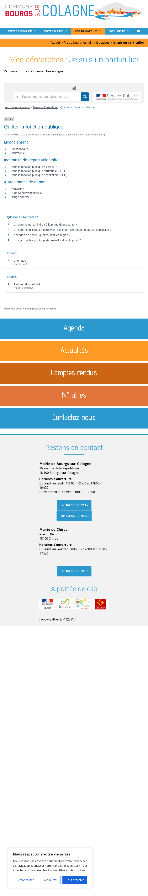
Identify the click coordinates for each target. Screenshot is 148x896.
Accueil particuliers (17, 107)
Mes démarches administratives (86, 42)
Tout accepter (75, 880)
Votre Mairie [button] (53, 31)
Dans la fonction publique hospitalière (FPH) (39, 175)
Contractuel (18, 153)
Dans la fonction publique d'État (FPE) (35, 166)
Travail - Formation (45, 107)
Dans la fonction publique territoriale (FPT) (38, 170)
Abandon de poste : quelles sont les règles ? (41, 235)
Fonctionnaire (19, 148)
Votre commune (20, 31)
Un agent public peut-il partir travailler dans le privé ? (47, 240)
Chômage (19, 260)
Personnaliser (25, 880)
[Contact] (138, 31)
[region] (50, 868)
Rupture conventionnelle (26, 192)
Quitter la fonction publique (77, 107)
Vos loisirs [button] (117, 31)
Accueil (56, 42)
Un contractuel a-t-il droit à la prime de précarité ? (45, 224)
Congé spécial (20, 197)
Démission (17, 188)
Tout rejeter (49, 880)
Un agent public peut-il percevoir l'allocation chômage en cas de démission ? (62, 229)
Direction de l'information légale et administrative (31, 308)
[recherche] (47, 96)
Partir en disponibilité (26, 284)
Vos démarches (86, 31)
